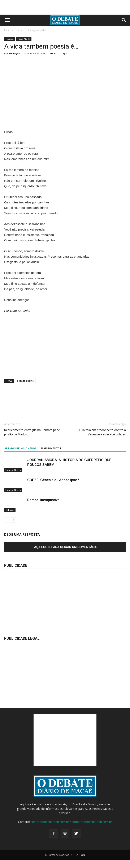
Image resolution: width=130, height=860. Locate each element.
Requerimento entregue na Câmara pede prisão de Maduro (32, 432)
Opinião (19, 30)
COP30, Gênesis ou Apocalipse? (53, 480)
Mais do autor (51, 448)
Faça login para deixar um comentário (65, 547)
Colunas (9, 510)
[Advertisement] (65, 7)
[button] (124, 20)
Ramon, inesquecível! (44, 500)
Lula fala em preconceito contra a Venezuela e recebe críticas (102, 432)
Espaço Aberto (37, 30)
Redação (14, 53)
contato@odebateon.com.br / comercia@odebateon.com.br (71, 822)
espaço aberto (25, 380)
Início (7, 30)
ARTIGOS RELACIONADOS (20, 448)
